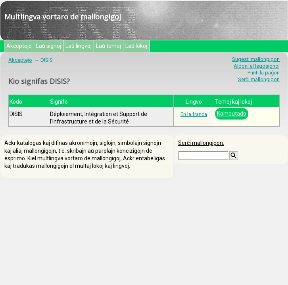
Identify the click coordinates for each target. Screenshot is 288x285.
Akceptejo (19, 46)
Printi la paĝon (264, 73)
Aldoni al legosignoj (257, 66)
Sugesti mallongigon (256, 59)
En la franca (193, 114)
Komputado (231, 113)
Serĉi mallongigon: (201, 143)
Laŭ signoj (48, 46)
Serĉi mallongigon (259, 79)
